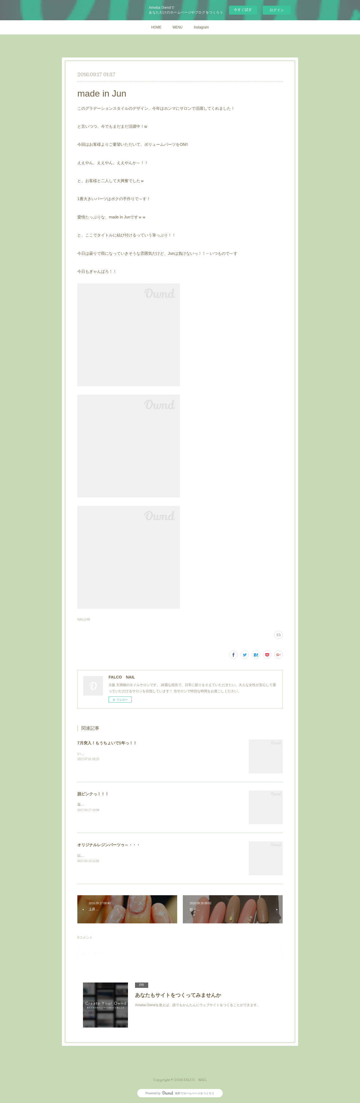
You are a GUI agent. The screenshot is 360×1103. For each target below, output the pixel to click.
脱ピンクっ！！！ (93, 794)
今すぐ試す (243, 10)
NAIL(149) (83, 619)
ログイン (276, 10)
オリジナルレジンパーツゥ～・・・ (108, 845)
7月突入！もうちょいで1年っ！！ (107, 743)
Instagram (201, 27)
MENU (178, 27)
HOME (156, 27)
